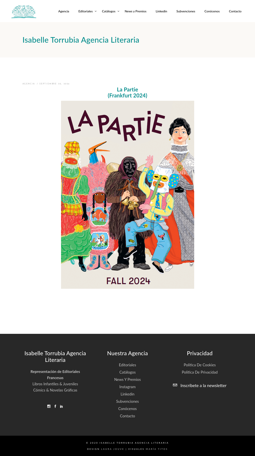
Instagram (127, 386)
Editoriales (127, 365)
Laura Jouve (112, 449)
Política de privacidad (200, 372)
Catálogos (127, 372)
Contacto (127, 416)
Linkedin (127, 394)
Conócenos (127, 408)
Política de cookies (200, 365)
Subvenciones (127, 401)
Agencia (29, 84)
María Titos (157, 449)
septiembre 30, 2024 (54, 84)
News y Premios (127, 379)
